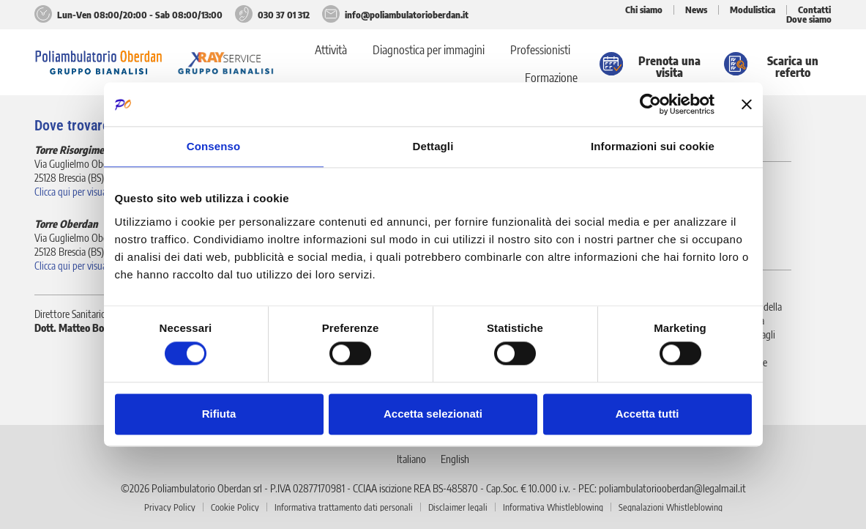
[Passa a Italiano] (411, 458)
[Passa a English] (455, 458)
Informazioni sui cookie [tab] (652, 146)
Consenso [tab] (213, 146)
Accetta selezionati (433, 413)
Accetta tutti (647, 413)
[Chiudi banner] (747, 104)
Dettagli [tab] (433, 146)
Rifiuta (219, 413)
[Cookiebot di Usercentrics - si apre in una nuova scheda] (650, 104)
